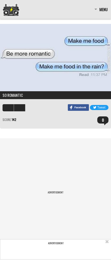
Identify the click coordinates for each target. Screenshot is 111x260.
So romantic (13, 95)
